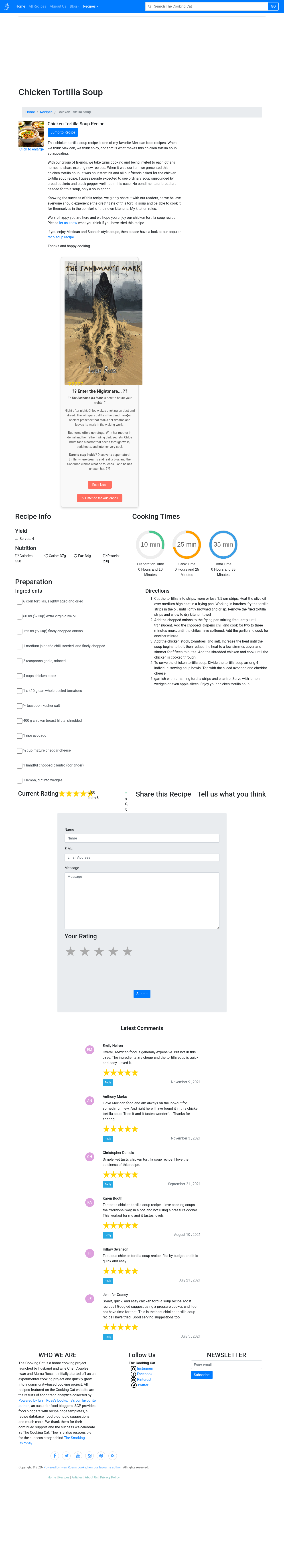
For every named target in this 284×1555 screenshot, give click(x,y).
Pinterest (145, 1379)
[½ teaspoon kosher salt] (19, 706)
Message (72, 868)
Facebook (145, 1374)
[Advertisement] (147, 53)
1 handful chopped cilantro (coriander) (53, 765)
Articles (77, 1477)
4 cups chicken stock (39, 676)
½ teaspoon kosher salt (41, 706)
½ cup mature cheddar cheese (47, 750)
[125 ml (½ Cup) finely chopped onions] (19, 632)
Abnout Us (58, 6)
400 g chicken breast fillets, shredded (52, 720)
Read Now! (99, 485)
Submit (142, 994)
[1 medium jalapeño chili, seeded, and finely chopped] (19, 646)
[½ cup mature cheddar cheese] (19, 751)
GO (273, 6)
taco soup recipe (61, 237)
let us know (68, 223)
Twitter (145, 1385)
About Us (91, 1477)
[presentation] (98, 975)
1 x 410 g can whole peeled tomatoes (52, 691)
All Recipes (36, 6)
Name (69, 829)
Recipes (89, 6)
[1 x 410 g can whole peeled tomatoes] (19, 691)
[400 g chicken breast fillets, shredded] (19, 721)
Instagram (145, 1368)
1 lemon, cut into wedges (43, 780)
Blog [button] (73, 6)
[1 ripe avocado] (19, 736)
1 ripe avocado (34, 735)
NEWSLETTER (226, 1355)
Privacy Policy (110, 1477)
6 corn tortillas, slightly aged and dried (53, 601)
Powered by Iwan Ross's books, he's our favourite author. (83, 1467)
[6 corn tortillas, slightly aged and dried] (19, 602)
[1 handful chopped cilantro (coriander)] (19, 766)
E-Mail (69, 849)
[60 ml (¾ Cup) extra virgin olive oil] (19, 617)
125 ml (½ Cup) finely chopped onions (53, 631)
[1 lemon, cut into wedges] (19, 781)
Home (21, 6)
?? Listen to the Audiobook (99, 498)
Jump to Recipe (63, 132)
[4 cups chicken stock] (19, 676)
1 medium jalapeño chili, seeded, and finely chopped (64, 646)
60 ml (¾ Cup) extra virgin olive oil (49, 616)
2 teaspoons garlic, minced (44, 661)
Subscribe (202, 1375)
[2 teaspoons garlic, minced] (19, 661)
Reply (108, 1082)
